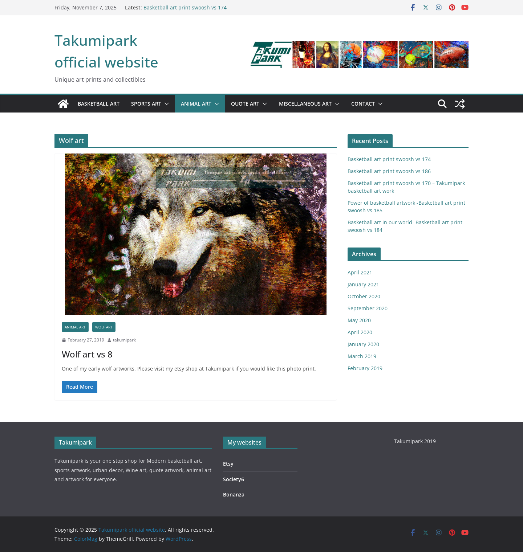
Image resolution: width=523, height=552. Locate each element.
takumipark (124, 340)
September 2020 (368, 308)
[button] (165, 104)
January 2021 (363, 284)
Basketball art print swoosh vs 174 (185, 7)
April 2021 (360, 272)
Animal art (196, 103)
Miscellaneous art (305, 103)
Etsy (228, 463)
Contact (363, 103)
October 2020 (364, 296)
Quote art (245, 103)
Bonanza (233, 494)
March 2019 (362, 356)
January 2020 (363, 344)
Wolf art (104, 327)
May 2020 (359, 320)
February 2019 (365, 368)
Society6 (233, 479)
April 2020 (360, 332)
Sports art (146, 103)
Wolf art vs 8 (87, 354)
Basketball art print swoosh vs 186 (389, 171)
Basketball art (98, 103)
